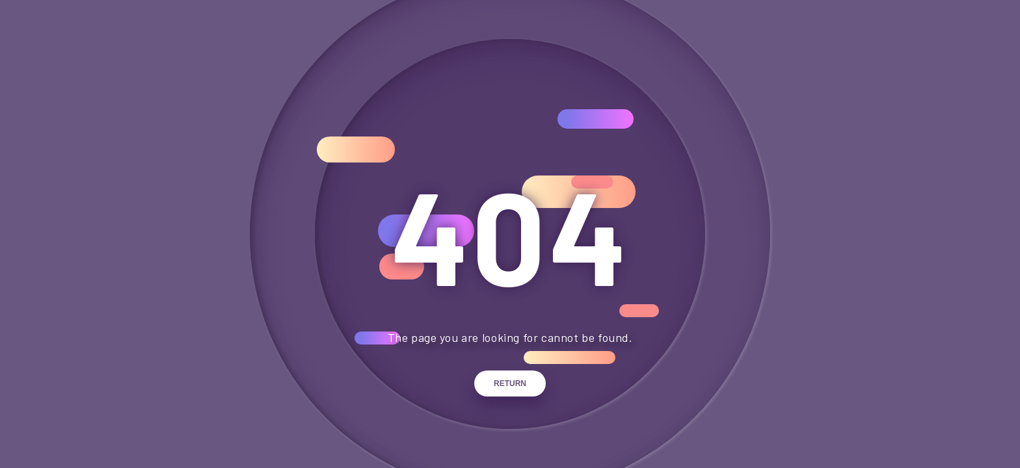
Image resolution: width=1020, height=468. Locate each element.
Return (510, 383)
